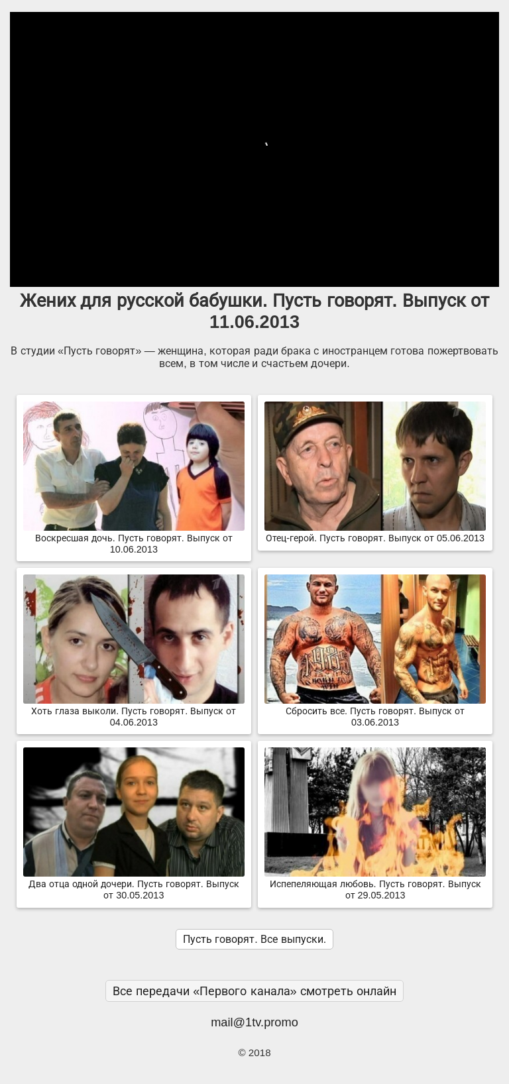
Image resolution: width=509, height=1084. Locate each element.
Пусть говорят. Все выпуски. (254, 939)
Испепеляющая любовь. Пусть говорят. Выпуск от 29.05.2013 (375, 884)
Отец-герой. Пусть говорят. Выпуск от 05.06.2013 (375, 532)
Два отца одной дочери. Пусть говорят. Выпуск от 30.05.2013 (134, 884)
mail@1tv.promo (254, 1022)
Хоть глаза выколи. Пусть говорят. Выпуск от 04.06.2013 (134, 711)
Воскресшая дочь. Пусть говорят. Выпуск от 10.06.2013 (134, 538)
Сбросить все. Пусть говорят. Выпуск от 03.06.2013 (375, 711)
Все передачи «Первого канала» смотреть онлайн (254, 991)
